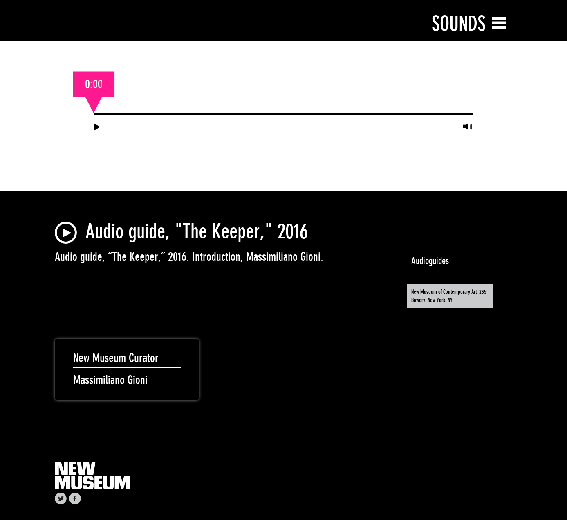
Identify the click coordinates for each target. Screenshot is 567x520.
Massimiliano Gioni (110, 380)
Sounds (459, 23)
